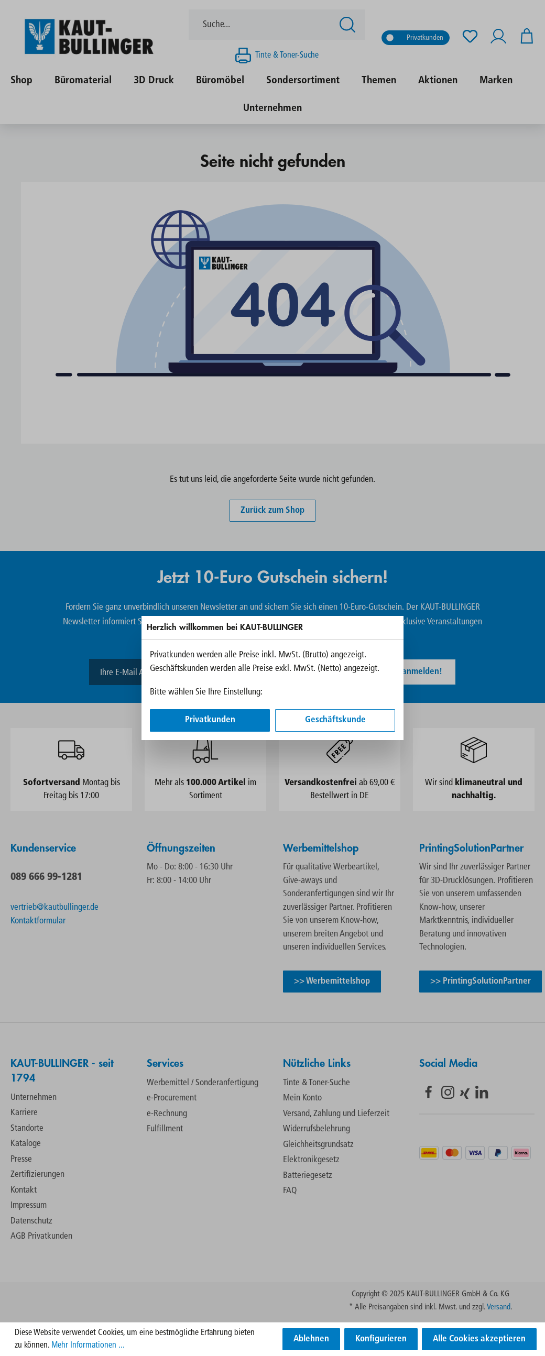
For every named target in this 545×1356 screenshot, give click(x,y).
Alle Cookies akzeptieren (479, 1339)
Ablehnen (311, 1339)
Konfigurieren (381, 1339)
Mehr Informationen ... (88, 1345)
